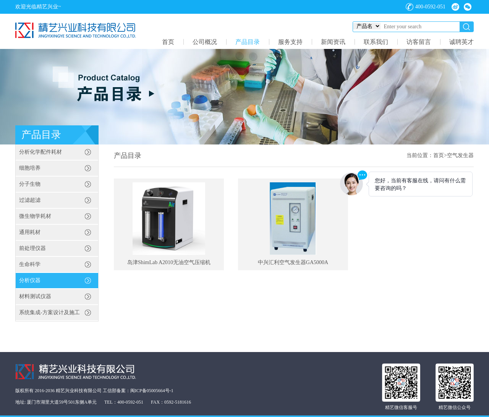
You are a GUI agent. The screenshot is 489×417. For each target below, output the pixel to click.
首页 (168, 42)
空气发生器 (460, 155)
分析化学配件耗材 (40, 152)
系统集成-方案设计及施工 (49, 312)
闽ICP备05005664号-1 (151, 390)
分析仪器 (29, 280)
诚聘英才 (461, 42)
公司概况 (205, 42)
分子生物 (29, 184)
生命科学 (29, 264)
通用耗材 (29, 232)
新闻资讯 (333, 42)
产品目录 (247, 42)
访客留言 (418, 42)
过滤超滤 (29, 200)
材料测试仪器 (35, 296)
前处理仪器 (32, 248)
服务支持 (290, 42)
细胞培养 (29, 168)
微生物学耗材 (35, 216)
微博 (455, 7)
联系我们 (376, 42)
